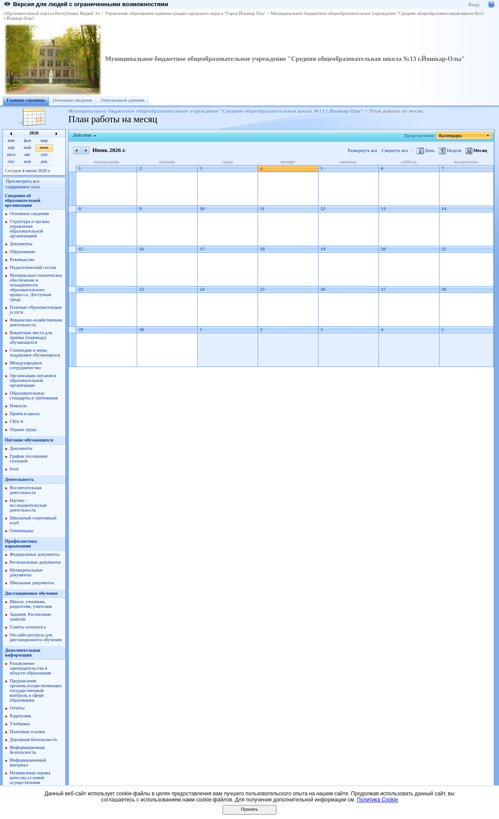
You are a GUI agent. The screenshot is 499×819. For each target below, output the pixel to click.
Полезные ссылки (27, 731)
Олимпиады (21, 530)
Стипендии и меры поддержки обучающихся (35, 352)
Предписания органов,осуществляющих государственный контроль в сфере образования (36, 690)
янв (11, 140)
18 (262, 249)
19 (323, 249)
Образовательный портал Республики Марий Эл (52, 13)
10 (202, 208)
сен (44, 154)
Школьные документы (32, 582)
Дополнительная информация (22, 652)
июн (44, 147)
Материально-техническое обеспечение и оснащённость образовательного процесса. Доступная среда (36, 287)
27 (383, 289)
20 (383, 249)
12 (323, 208)
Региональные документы (35, 562)
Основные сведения (72, 100)
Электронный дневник (122, 100)
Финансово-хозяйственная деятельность (36, 322)
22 (80, 289)
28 (444, 289)
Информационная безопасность (27, 750)
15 (80, 249)
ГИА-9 (16, 421)
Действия (82, 135)
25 (262, 289)
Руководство (22, 259)
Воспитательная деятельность (26, 490)
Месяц (476, 150)
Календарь (450, 135)
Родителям (20, 715)
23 (141, 289)
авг (28, 154)
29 (80, 329)
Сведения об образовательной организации (22, 200)
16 (141, 249)
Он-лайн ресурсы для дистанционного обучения (36, 637)
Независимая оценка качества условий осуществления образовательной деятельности (30, 782)
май (27, 147)
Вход (473, 4)
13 (383, 208)
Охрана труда (23, 429)
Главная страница (26, 100)
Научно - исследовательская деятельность (28, 505)
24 (202, 289)
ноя (27, 161)
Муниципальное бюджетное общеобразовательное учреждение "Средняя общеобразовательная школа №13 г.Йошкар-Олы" (285, 58)
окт (11, 161)
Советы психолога (28, 627)
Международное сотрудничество (26, 365)
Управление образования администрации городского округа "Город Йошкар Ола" (185, 13)
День (426, 150)
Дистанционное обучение (31, 593)
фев (27, 140)
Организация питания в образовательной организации (33, 380)
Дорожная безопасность (33, 739)
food (14, 468)
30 (141, 329)
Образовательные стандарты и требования (34, 395)
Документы (21, 243)
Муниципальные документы (26, 572)
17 (202, 249)
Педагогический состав (33, 267)
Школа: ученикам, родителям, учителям (31, 604)
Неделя (450, 150)
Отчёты (17, 708)
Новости (18, 405)
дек (44, 161)
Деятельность (19, 479)
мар (44, 140)
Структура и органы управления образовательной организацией (30, 228)
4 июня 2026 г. (36, 170)
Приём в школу (25, 413)
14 (444, 208)
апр (11, 147)
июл (11, 154)
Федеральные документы (35, 554)
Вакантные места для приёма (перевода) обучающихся (31, 337)
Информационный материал (28, 762)
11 (262, 208)
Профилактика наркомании (21, 543)
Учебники (19, 723)
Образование (22, 251)
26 (323, 289)
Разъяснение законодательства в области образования (30, 668)
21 (444, 249)
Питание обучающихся (29, 440)
